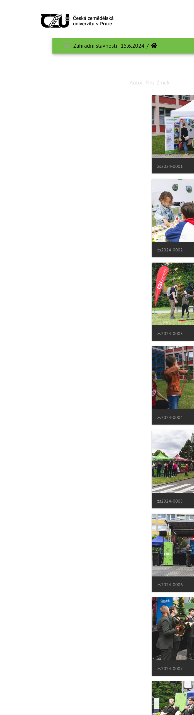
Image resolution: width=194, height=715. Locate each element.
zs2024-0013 (119, 659)
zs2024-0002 (22, 165)
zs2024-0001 (119, 165)
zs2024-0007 (119, 412)
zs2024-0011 (119, 577)
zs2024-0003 (119, 247)
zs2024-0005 (119, 330)
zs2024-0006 (22, 330)
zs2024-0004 (22, 247)
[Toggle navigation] (15, 19)
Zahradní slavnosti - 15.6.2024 (56, 45)
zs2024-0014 (22, 659)
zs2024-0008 (22, 412)
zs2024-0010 (22, 494)
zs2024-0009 (119, 494)
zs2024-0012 (22, 577)
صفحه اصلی (101, 46)
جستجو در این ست (163, 61)
